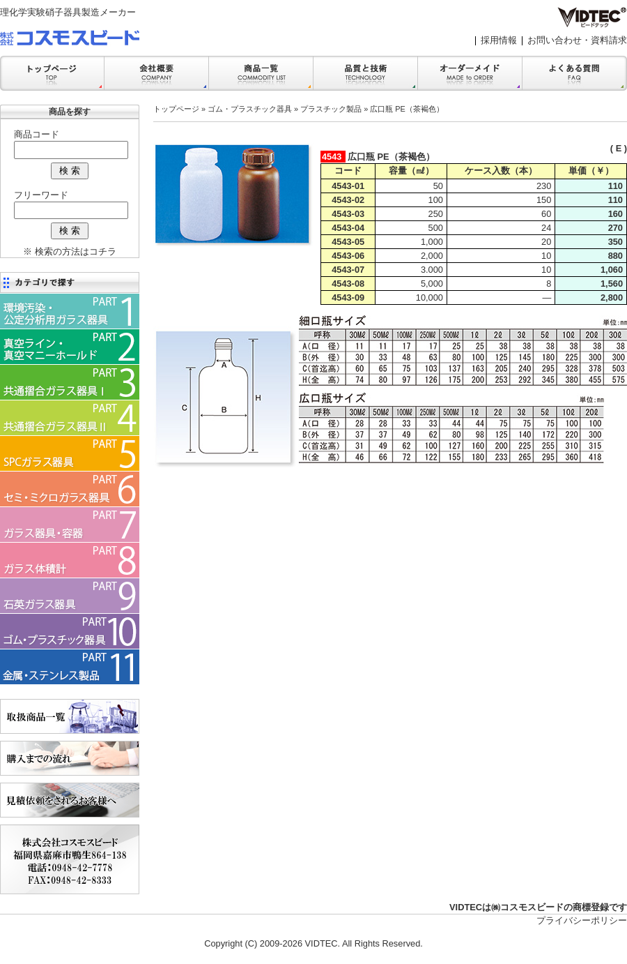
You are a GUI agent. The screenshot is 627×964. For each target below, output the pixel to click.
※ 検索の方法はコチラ (69, 251)
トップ (52, 73)
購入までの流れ (69, 758)
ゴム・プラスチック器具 (250, 109)
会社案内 (156, 73)
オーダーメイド (470, 73)
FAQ (574, 73)
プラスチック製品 (331, 109)
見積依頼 (69, 800)
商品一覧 (261, 73)
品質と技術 (366, 73)
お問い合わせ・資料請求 (577, 40)
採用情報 (499, 40)
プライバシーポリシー (581, 920)
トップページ (176, 109)
